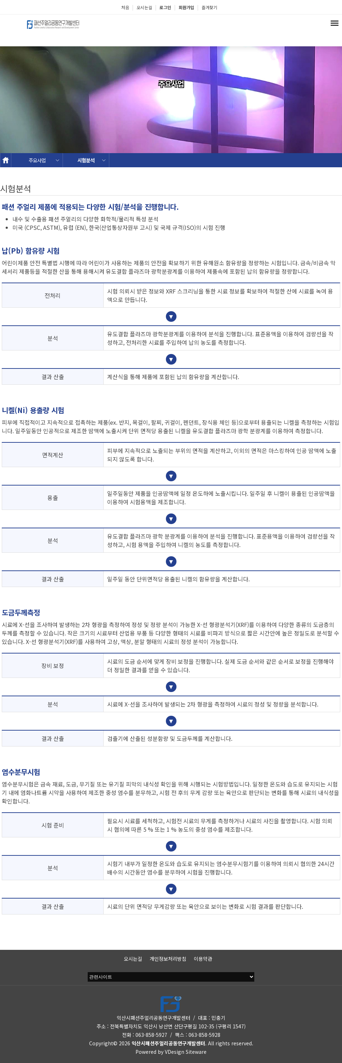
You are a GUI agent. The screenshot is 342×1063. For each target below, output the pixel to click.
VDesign (174, 1051)
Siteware (196, 1051)
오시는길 (144, 7)
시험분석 (85, 160)
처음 (125, 7)
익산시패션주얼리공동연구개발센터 (168, 1043)
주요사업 (37, 160)
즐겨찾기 (209, 7)
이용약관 (203, 958)
